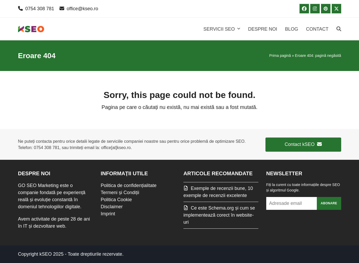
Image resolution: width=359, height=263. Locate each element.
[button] (339, 29)
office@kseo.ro (82, 8)
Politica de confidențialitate (128, 185)
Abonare (329, 203)
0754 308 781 (39, 8)
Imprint (108, 213)
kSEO (46, 254)
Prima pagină (280, 55)
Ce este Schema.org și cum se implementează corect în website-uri (219, 215)
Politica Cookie (116, 199)
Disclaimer (112, 206)
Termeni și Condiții (120, 192)
